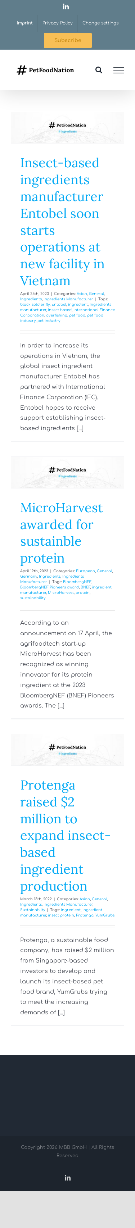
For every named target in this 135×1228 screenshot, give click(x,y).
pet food (77, 315)
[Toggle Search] (98, 69)
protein (83, 593)
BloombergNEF (77, 582)
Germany (28, 576)
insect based (60, 310)
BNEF (85, 587)
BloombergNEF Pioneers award (49, 587)
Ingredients (31, 299)
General (96, 294)
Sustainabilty (32, 910)
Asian (82, 294)
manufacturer (33, 593)
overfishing (56, 315)
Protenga (85, 915)
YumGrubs (104, 915)
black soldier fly (35, 304)
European (85, 571)
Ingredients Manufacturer (68, 299)
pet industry (48, 321)
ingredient (78, 304)
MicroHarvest (61, 593)
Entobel (58, 304)
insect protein (61, 915)
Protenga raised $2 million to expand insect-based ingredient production (65, 835)
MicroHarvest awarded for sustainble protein (61, 532)
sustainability (32, 598)
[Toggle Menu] (119, 70)
